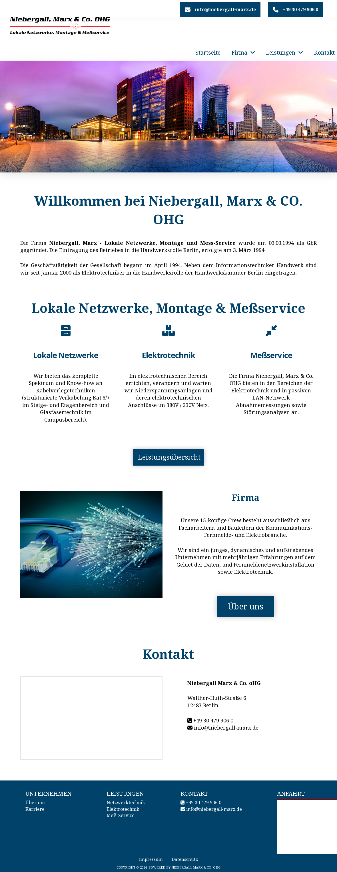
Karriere (35, 809)
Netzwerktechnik (126, 802)
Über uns (35, 802)
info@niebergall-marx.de (214, 809)
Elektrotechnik (123, 809)
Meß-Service (121, 815)
